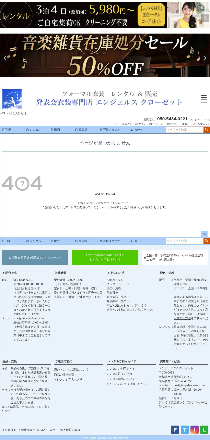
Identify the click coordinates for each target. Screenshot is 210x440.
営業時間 (60, 272)
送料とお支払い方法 (119, 309)
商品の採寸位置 (64, 374)
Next (205, 18)
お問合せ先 (9, 272)
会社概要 (10, 429)
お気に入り (173, 124)
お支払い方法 (116, 272)
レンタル (33, 129)
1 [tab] (104, 31)
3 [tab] (108, 81)
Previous (5, 18)
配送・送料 (167, 272)
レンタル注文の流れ (119, 373)
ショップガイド (123, 124)
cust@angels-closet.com (29, 318)
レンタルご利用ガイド (121, 361)
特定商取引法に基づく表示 (38, 429)
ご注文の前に (63, 361)
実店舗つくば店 (170, 361)
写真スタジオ (109, 129)
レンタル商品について (121, 378)
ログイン (141, 124)
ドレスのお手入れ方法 (68, 379)
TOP (6, 129)
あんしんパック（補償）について (128, 384)
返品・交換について (26, 406)
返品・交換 (9, 361)
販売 (55, 129)
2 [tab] (107, 31)
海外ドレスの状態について (71, 369)
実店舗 (81, 129)
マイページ (156, 124)
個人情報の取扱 (70, 429)
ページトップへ (204, 234)
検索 (206, 130)
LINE (186, 124)
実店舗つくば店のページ (186, 402)
